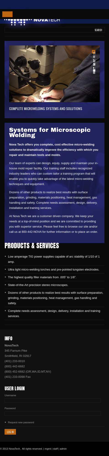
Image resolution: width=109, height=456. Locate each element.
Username (10, 395)
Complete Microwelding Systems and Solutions (45, 108)
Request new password (21, 422)
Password (10, 408)
